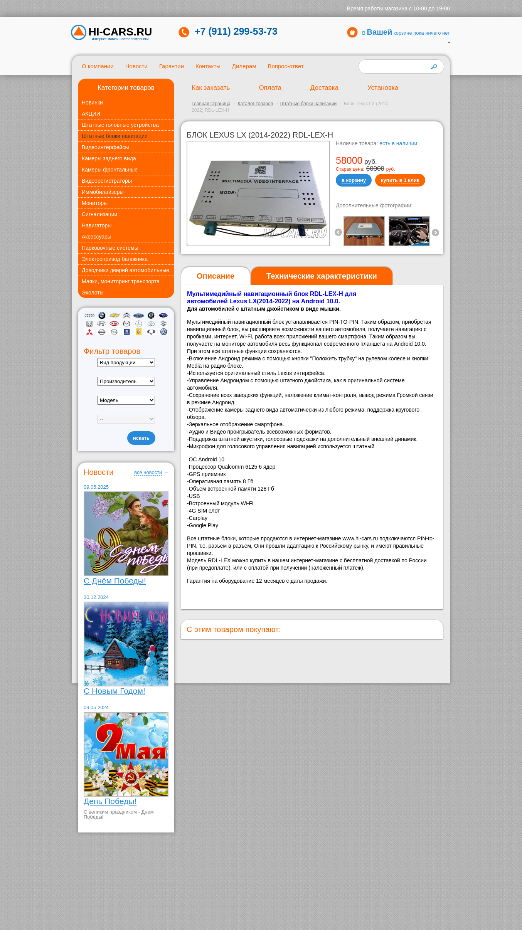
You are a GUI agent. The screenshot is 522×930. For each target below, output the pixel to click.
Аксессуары (96, 237)
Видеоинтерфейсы (105, 147)
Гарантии (171, 66)
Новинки (92, 102)
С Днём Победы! (115, 580)
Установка (382, 87)
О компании (98, 66)
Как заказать (211, 87)
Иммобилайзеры (103, 192)
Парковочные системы (110, 248)
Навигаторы (96, 225)
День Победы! (110, 801)
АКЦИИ (91, 114)
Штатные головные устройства (120, 125)
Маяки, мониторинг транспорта (121, 281)
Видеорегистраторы (107, 181)
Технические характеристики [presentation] (321, 276)
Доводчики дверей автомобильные (125, 270)
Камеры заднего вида (109, 158)
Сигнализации (99, 214)
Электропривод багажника (115, 259)
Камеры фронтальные (110, 169)
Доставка (324, 87)
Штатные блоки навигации (115, 136)
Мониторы (95, 203)
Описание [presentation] (215, 276)
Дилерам (244, 66)
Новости (136, 66)
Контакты (208, 66)
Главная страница (211, 103)
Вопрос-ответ (285, 66)
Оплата (270, 87)
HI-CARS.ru (120, 32)
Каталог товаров (255, 103)
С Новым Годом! (114, 690)
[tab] (215, 276)
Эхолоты (93, 292)
